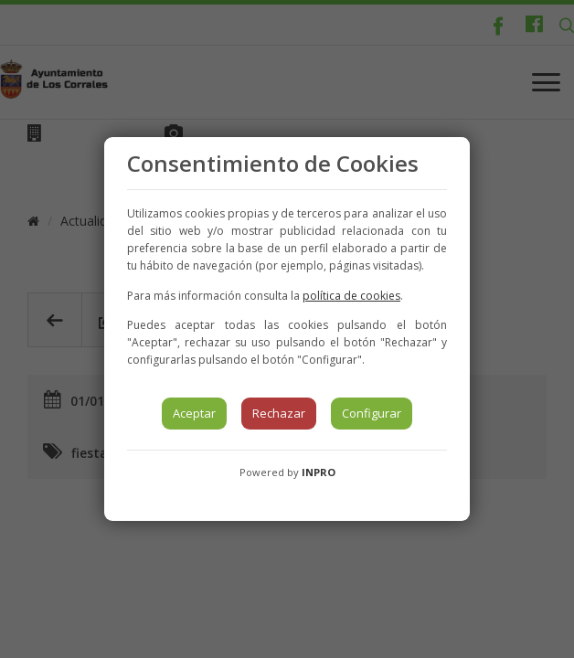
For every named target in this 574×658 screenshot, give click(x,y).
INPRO (318, 472)
